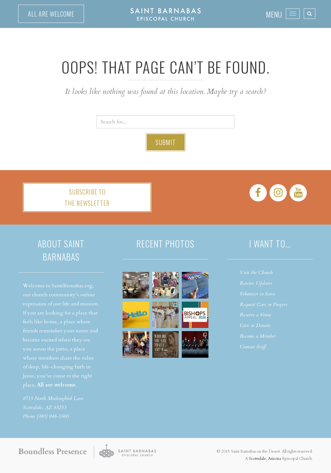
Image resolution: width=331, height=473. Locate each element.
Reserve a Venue (255, 314)
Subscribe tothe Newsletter (87, 197)
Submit (165, 142)
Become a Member (258, 336)
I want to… (270, 243)
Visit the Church (256, 272)
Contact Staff (253, 346)
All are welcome (51, 13)
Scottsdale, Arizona (265, 458)
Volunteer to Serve (257, 293)
